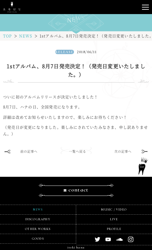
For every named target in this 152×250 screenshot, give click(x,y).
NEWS (26, 35)
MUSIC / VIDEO (114, 210)
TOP (7, 35)
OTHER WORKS (37, 229)
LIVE (114, 219)
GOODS (38, 239)
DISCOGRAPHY (37, 219)
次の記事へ (123, 151)
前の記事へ (29, 151)
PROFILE (114, 229)
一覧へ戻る (77, 151)
